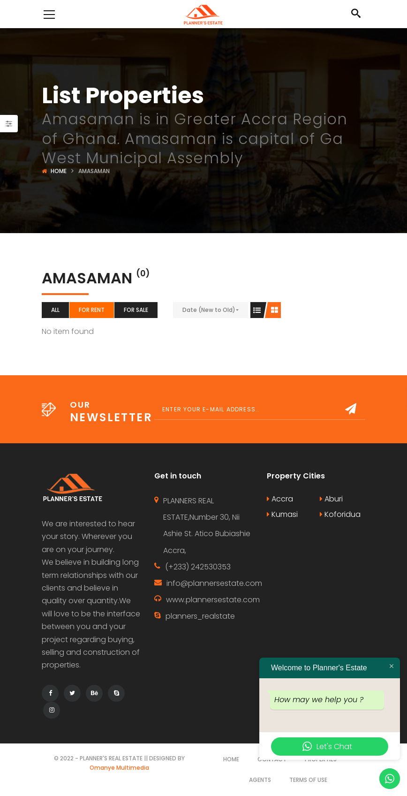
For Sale (136, 310)
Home (59, 171)
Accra (280, 498)
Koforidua (340, 514)
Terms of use (308, 780)
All (55, 310)
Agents (260, 780)
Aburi (331, 498)
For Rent (92, 310)
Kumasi (282, 514)
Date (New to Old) (208, 310)
